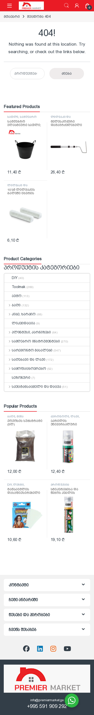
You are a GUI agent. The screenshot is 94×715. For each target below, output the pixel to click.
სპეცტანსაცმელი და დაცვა (32, 387)
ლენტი (18, 484)
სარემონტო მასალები (28, 350)
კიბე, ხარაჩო (20, 314)
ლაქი (74, 416)
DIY (11, 278)
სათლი (12, 116)
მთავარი (12, 17)
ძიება (66, 5)
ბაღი (12, 305)
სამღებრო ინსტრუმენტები (22, 118)
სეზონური (17, 378)
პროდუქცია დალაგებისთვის (64, 486)
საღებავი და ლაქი (24, 360)
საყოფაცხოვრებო (25, 369)
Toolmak (14, 287)
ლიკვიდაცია (19, 323)
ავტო (12, 296)
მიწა (20, 416)
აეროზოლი (60, 416)
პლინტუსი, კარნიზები (27, 332)
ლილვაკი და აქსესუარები (61, 118)
